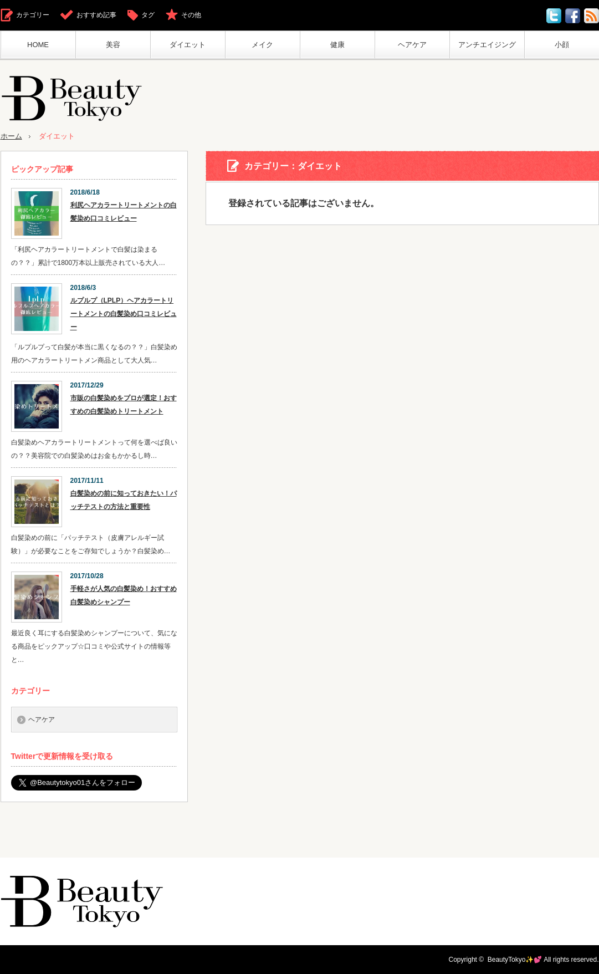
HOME (38, 44)
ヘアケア (412, 44)
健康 (337, 44)
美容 (113, 44)
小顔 (562, 44)
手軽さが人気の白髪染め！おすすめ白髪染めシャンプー (123, 595)
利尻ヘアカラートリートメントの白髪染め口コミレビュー (123, 211)
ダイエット (188, 44)
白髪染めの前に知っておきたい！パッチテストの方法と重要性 (123, 500)
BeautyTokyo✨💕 (515, 959)
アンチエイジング (487, 44)
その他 (191, 15)
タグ (148, 15)
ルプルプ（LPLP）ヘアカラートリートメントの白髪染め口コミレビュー (123, 314)
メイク (262, 44)
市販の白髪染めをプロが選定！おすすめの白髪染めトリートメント (123, 404)
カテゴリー (32, 15)
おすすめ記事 (96, 15)
